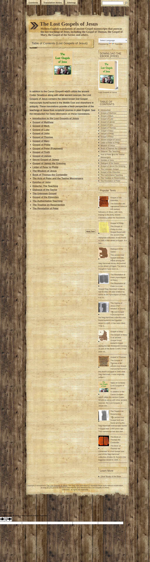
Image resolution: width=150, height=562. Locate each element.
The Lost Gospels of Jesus (56, 486)
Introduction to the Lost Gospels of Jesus (56, 118)
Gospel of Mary (107, 131)
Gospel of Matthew (108, 113)
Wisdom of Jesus (108, 145)
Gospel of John (107, 125)
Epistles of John (42, 182)
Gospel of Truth (41, 152)
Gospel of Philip (41, 144)
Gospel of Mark (107, 116)
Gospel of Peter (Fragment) (48, 148)
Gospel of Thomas (108, 128)
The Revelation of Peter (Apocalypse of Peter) (118, 277)
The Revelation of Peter (46, 208)
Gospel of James (42, 156)
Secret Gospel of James (46, 159)
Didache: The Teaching (45, 186)
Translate (115, 44)
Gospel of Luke (107, 119)
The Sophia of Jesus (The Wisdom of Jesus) (117, 306)
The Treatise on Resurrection (49, 205)
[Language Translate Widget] (113, 40)
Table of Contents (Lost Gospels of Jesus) (59, 43)
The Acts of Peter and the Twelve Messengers (58, 178)
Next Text (90, 231)
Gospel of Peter (107, 137)
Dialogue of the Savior (45, 189)
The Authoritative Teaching (47, 201)
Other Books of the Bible (111, 476)
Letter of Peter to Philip (110, 143)
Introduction (105, 110)
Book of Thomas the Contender (50, 174)
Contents (33, 2)
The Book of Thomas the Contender (115, 440)
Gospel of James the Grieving (113, 166)
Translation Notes (52, 2)
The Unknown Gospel (45, 193)
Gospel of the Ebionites (46, 197)
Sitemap (71, 2)
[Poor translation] (8, 519)
